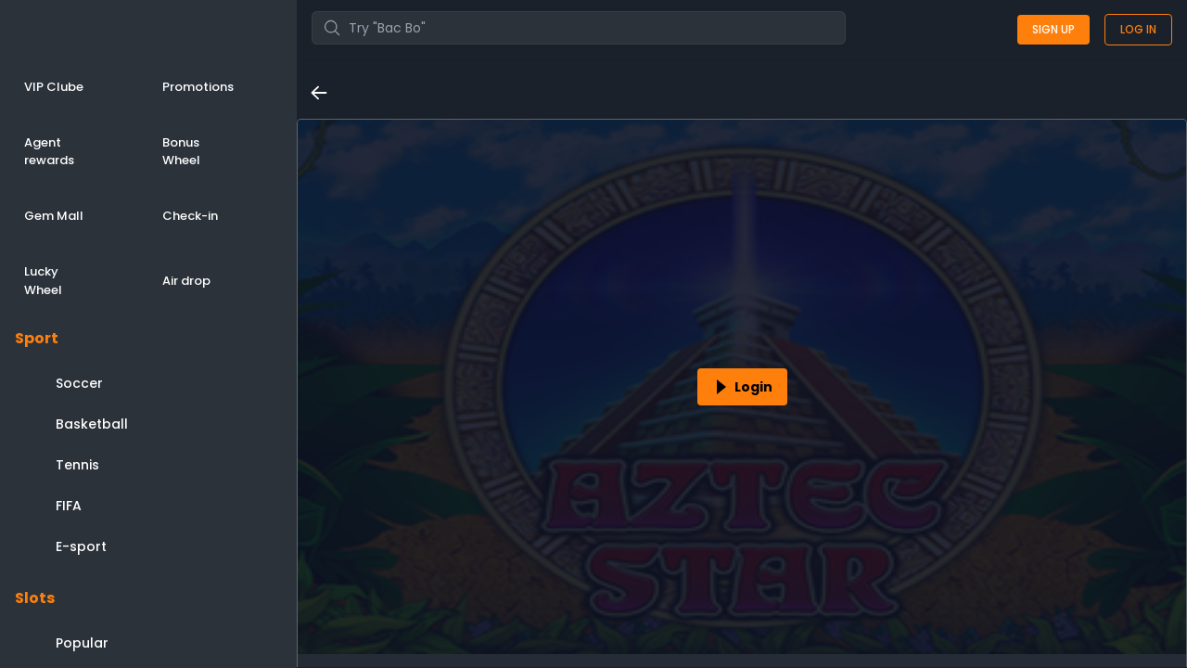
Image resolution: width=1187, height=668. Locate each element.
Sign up (1053, 29)
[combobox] (579, 28)
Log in (1138, 29)
